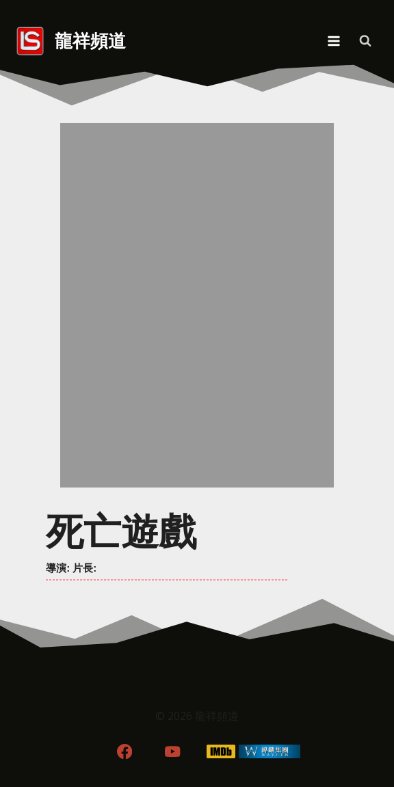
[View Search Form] (365, 41)
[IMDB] (221, 751)
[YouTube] (172, 751)
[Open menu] (333, 40)
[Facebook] (124, 751)
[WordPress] (269, 751)
